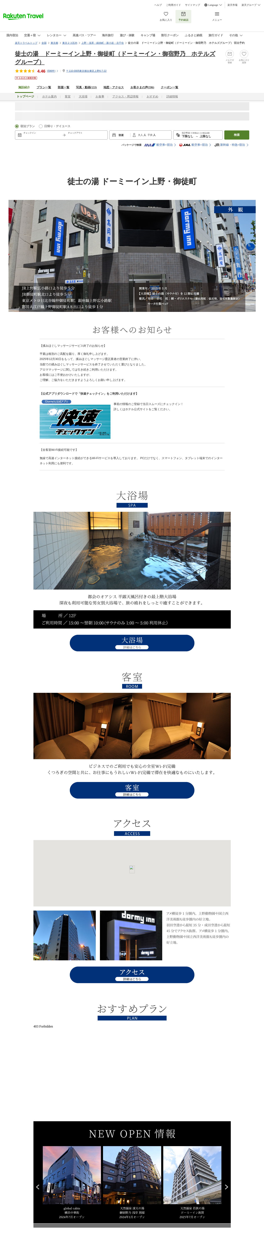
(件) (53, 71)
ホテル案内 (49, 96)
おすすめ (152, 96)
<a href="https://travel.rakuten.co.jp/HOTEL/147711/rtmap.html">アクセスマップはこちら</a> (132, 873)
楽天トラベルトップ (26, 42)
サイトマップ (192, 5)
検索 (237, 134)
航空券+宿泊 (158, 145)
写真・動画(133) (86, 87)
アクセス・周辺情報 (125, 96)
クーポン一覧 (169, 87)
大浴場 (83, 96)
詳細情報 (172, 96)
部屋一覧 (63, 87)
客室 (68, 96)
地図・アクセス (113, 87)
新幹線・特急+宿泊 (229, 145)
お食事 (100, 96)
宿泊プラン (27, 126)
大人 (141, 135)
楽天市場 (232, 5)
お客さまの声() (142, 87)
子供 (150, 135)
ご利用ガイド (173, 5)
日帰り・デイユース (57, 126)
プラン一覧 (44, 87)
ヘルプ (158, 5)
